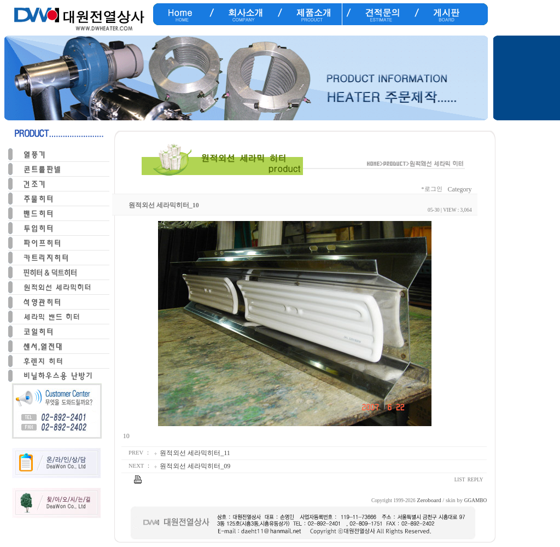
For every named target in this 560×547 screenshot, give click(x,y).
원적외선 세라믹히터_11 (195, 453)
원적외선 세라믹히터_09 (195, 466)
